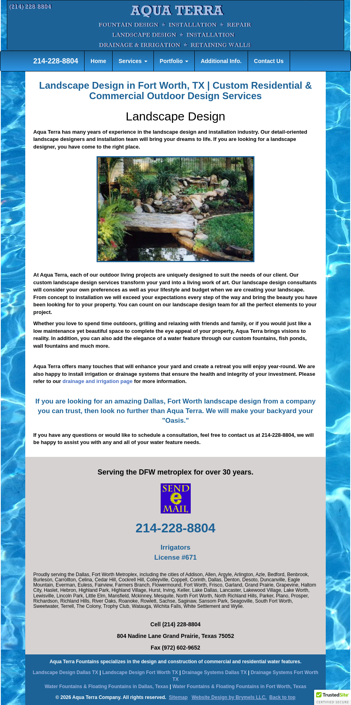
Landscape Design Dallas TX (65, 672)
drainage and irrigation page (98, 381)
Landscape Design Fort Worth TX (140, 672)
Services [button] (133, 61)
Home (98, 61)
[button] (332, 697)
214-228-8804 (54, 61)
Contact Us (269, 61)
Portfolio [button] (174, 61)
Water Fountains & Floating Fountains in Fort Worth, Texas (239, 686)
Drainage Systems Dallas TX (214, 672)
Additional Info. (221, 61)
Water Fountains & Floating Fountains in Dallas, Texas (106, 686)
